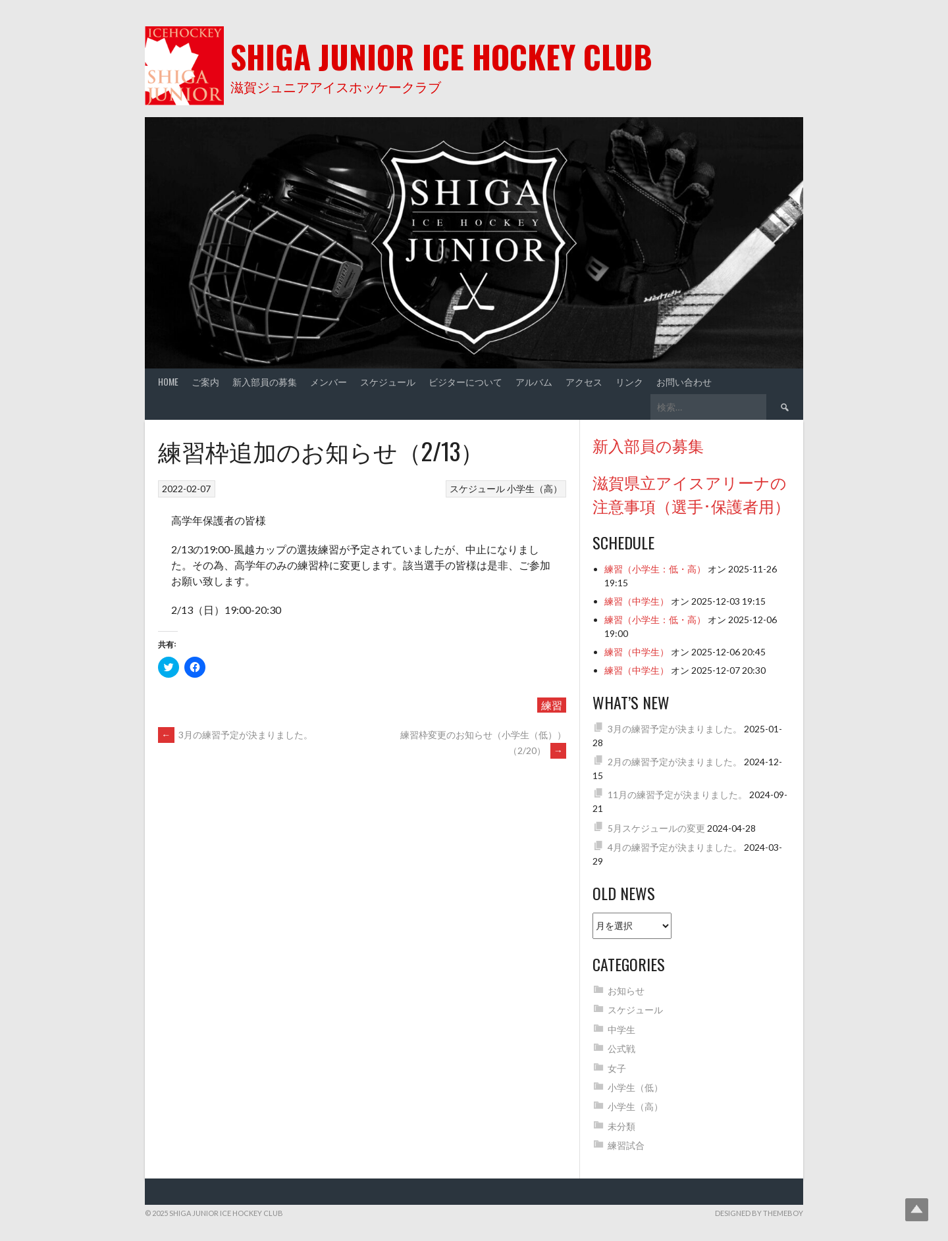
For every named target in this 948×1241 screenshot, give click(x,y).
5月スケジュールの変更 (656, 828)
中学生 (621, 1029)
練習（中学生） (636, 601)
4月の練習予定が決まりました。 (675, 847)
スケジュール (387, 381)
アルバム (533, 381)
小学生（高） (534, 488)
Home (168, 381)
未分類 (621, 1126)
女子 (617, 1068)
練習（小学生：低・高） (655, 568)
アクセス (584, 381)
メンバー (328, 381)
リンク (629, 381)
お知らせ (626, 990)
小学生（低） (635, 1087)
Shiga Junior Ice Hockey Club (441, 56)
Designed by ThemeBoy (759, 1213)
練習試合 (626, 1145)
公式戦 (621, 1048)
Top (916, 1209)
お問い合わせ (684, 381)
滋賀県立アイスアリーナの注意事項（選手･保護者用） (691, 493)
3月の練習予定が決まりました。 (235, 734)
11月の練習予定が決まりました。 (677, 794)
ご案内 (205, 381)
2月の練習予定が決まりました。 (675, 761)
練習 (551, 705)
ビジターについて (465, 381)
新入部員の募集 (264, 381)
